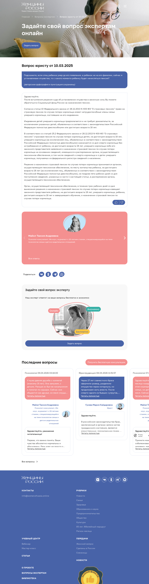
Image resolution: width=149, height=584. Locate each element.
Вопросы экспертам (34, 571)
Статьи (26, 554)
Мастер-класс (29, 546)
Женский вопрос (85, 542)
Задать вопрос (31, 45)
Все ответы (34, 258)
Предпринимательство (88, 511)
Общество (81, 516)
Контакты (28, 488)
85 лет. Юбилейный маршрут (91, 525)
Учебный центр (31, 537)
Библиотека (29, 576)
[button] (25, 238)
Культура (81, 520)
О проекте (28, 566)
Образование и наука (87, 507)
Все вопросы (30, 460)
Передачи (82, 537)
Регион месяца (84, 529)
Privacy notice (140, 435)
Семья (79, 498)
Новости (80, 494)
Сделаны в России (85, 546)
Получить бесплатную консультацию (106, 360)
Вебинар (26, 542)
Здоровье (81, 503)
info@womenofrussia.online (35, 494)
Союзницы (81, 551)
